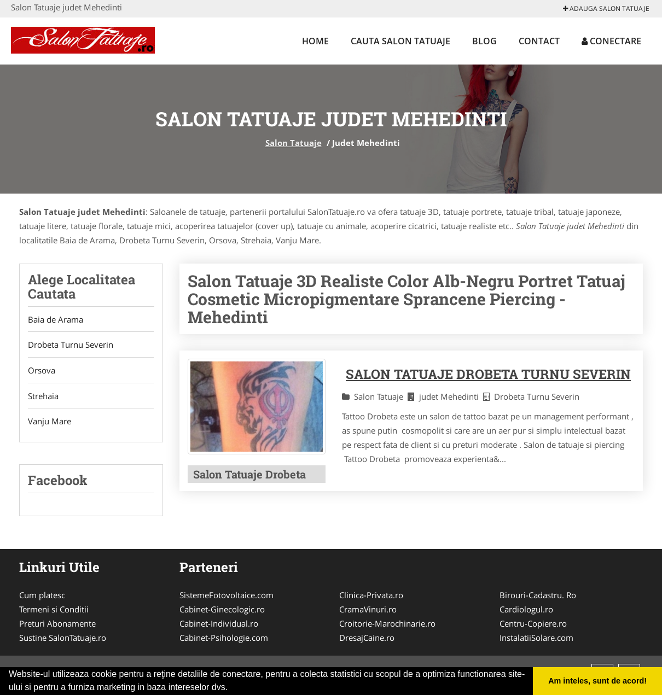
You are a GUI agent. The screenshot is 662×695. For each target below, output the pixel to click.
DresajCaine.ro (366, 638)
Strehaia (43, 396)
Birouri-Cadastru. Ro (538, 596)
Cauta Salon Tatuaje (400, 41)
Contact (539, 41)
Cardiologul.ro (526, 610)
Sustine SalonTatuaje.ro (62, 638)
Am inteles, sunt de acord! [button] (597, 680)
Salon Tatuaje (293, 142)
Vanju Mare (49, 422)
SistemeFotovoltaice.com (226, 596)
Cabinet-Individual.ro (218, 624)
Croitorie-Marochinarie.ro (387, 624)
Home (315, 41)
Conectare (611, 41)
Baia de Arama (55, 319)
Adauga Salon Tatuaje (606, 8)
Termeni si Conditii (54, 610)
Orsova (41, 370)
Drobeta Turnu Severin (70, 345)
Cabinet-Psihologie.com (223, 638)
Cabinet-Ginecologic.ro (222, 610)
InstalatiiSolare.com (536, 638)
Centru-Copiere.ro (533, 624)
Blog (484, 41)
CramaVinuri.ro (368, 610)
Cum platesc (42, 596)
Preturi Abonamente (57, 624)
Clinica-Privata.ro (371, 596)
